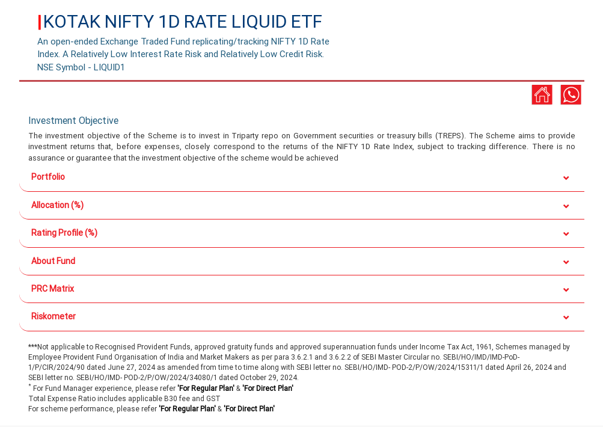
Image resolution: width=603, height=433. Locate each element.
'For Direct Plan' (267, 388)
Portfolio (48, 176)
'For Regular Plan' (205, 388)
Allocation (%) (57, 205)
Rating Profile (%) (64, 232)
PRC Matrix (52, 288)
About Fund (53, 261)
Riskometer (53, 316)
